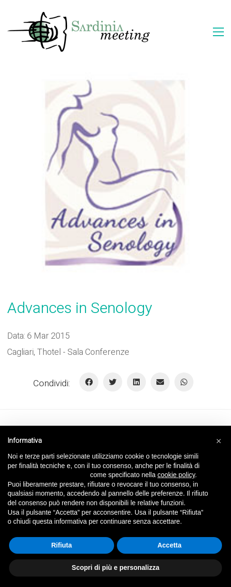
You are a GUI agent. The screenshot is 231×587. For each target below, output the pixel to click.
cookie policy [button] (176, 475)
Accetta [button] (169, 545)
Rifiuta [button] (61, 545)
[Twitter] (112, 381)
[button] (218, 441)
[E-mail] (160, 381)
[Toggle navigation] (218, 32)
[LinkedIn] (136, 381)
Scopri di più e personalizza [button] (115, 567)
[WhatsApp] (183, 381)
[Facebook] (88, 381)
